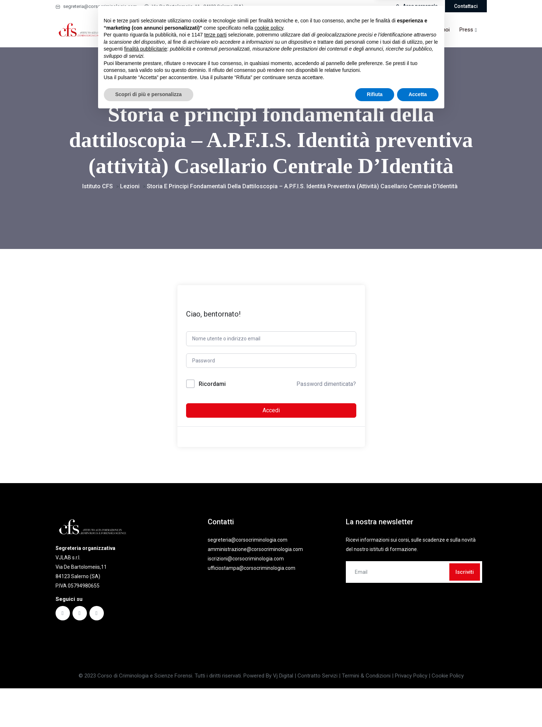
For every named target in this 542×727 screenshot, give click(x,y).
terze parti (215, 647)
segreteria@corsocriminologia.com (96, 6)
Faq (276, 29)
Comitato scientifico (315, 29)
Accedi (271, 445)
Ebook (251, 29)
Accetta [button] (418, 707)
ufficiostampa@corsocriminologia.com (251, 603)
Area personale (416, 6)
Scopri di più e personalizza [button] (148, 707)
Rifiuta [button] (375, 707)
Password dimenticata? (326, 419)
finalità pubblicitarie (145, 661)
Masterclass (216, 29)
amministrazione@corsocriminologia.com (255, 584)
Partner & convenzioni (375, 29)
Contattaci (466, 6)
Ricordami (212, 419)
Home (158, 29)
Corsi (182, 29)
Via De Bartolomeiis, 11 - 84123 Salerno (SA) (193, 6)
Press (466, 29)
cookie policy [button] (269, 641)
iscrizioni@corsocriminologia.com (246, 594)
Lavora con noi (432, 29)
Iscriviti (464, 607)
